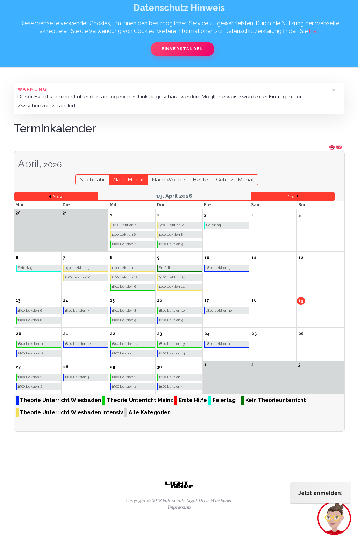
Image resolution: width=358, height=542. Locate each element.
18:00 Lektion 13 (124, 353)
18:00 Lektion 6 (124, 287)
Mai (291, 196)
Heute (200, 179)
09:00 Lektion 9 (77, 268)
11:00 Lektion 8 (171, 234)
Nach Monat (128, 179)
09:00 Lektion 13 (172, 277)
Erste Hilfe (193, 400)
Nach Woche (168, 179)
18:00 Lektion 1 (218, 344)
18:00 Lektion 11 (30, 344)
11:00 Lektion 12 (124, 277)
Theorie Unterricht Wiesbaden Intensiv (71, 412)
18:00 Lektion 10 (172, 310)
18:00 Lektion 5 (171, 244)
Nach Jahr (92, 179)
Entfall (164, 268)
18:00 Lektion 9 (124, 320)
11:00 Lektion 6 (124, 234)
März (58, 196)
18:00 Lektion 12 (78, 344)
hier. (313, 31)
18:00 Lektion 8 (29, 320)
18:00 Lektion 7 (77, 310)
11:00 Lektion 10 (77, 277)
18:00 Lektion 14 (172, 353)
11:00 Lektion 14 (172, 287)
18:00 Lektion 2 (29, 386)
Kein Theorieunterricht (275, 400)
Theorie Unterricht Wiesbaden (60, 400)
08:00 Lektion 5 (124, 225)
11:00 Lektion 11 (124, 268)
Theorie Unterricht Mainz (140, 400)
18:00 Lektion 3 (77, 377)
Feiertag (213, 225)
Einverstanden (182, 49)
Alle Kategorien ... (152, 412)
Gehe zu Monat (235, 179)
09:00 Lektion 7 (171, 225)
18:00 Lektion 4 (124, 244)
